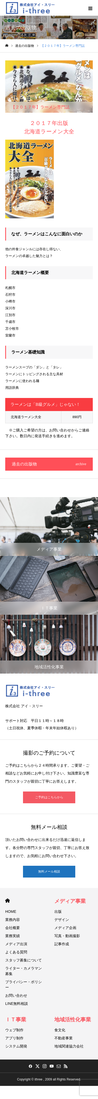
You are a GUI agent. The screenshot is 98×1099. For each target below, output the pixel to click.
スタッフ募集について (23, 960)
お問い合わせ (16, 995)
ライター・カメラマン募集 (23, 971)
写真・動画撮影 (67, 936)
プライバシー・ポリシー (23, 984)
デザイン (61, 920)
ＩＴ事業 (15, 1019)
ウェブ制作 (14, 1030)
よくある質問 (16, 952)
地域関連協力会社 (69, 1046)
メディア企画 (65, 928)
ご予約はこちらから (49, 797)
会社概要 (12, 928)
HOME (7, 900)
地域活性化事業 (72, 1019)
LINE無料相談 (16, 1003)
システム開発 (16, 1046)
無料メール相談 (49, 871)
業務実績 (12, 936)
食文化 (59, 1030)
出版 (58, 911)
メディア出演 (16, 944)
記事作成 (61, 944)
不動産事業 (63, 1038)
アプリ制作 (14, 1038)
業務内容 (12, 920)
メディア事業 (70, 901)
